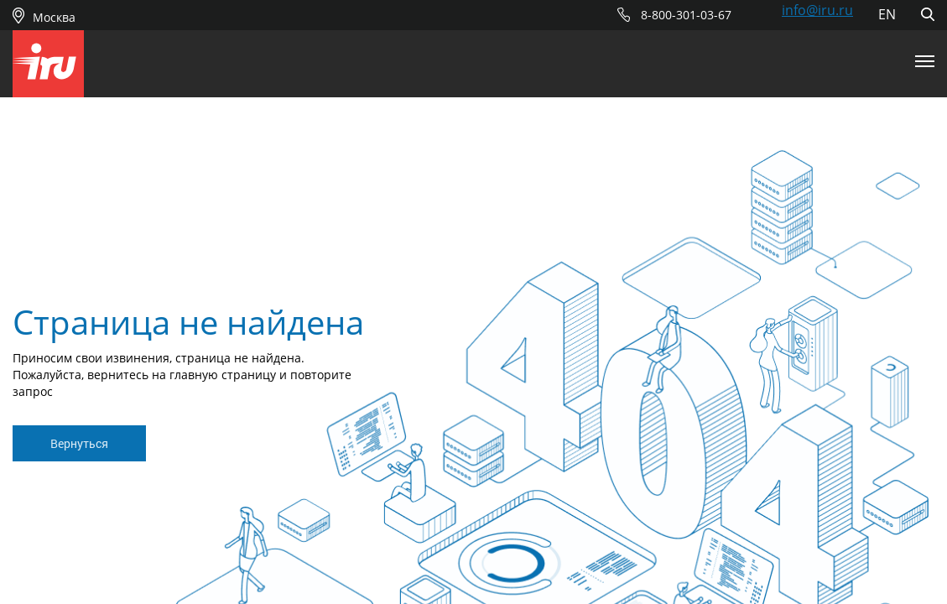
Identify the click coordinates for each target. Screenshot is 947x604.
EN (887, 14)
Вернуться (79, 443)
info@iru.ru (817, 10)
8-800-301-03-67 (686, 15)
